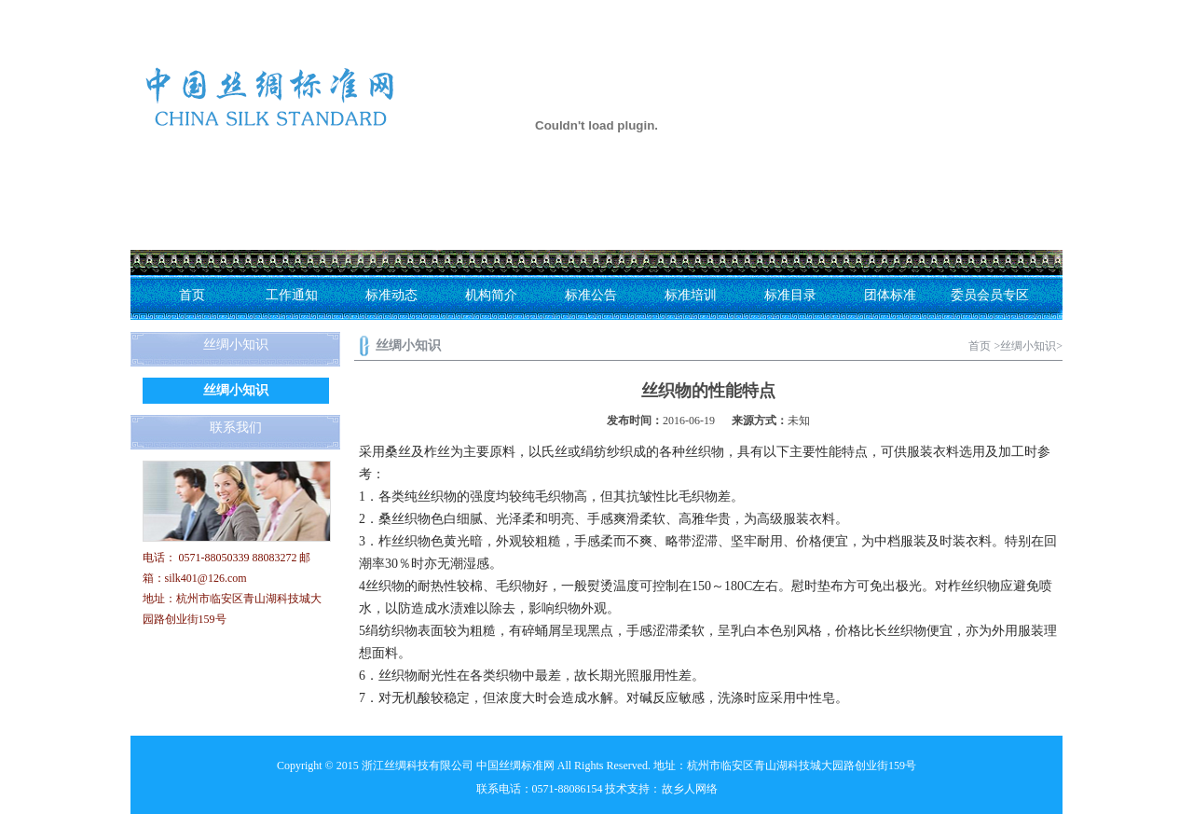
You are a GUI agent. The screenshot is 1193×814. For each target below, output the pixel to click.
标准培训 (691, 295)
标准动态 (391, 295)
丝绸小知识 (235, 390)
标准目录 (790, 295)
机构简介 (491, 295)
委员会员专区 (990, 295)
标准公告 (591, 295)
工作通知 (292, 295)
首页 (192, 295)
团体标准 (890, 295)
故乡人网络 (690, 788)
